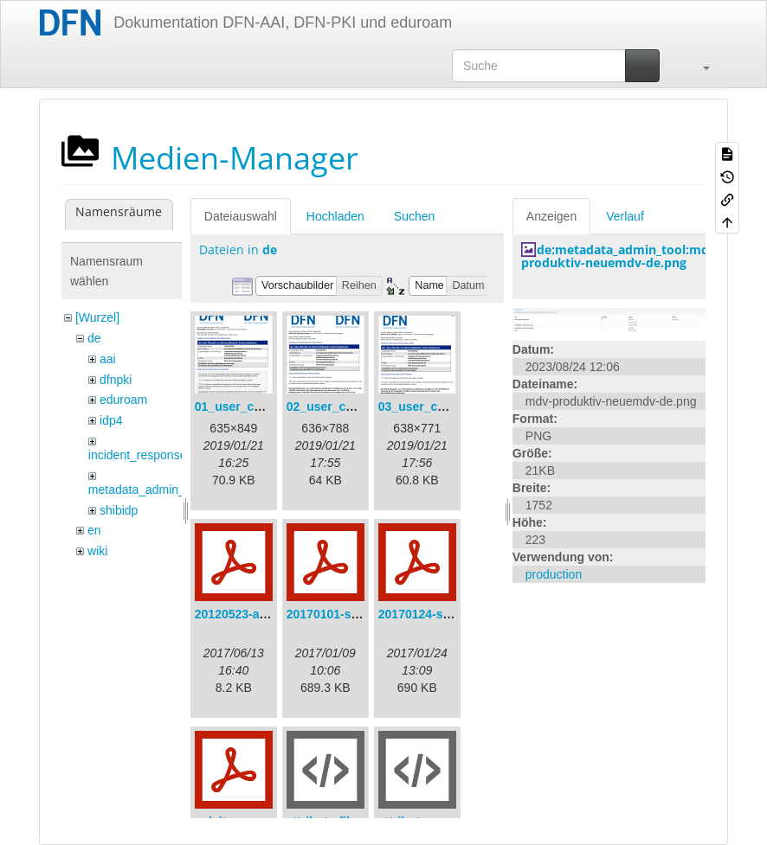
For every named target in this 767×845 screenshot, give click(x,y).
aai (108, 359)
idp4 (111, 420)
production (553, 574)
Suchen (414, 216)
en (94, 530)
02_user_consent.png (349, 406)
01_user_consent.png (257, 406)
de (94, 338)
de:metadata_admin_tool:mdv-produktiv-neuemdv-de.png (620, 256)
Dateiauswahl (240, 216)
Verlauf (625, 216)
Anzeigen (551, 216)
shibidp (119, 510)
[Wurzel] (97, 317)
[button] (698, 65)
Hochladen (335, 216)
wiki (97, 551)
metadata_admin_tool (146, 489)
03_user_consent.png (440, 406)
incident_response (137, 455)
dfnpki (116, 380)
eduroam (123, 399)
